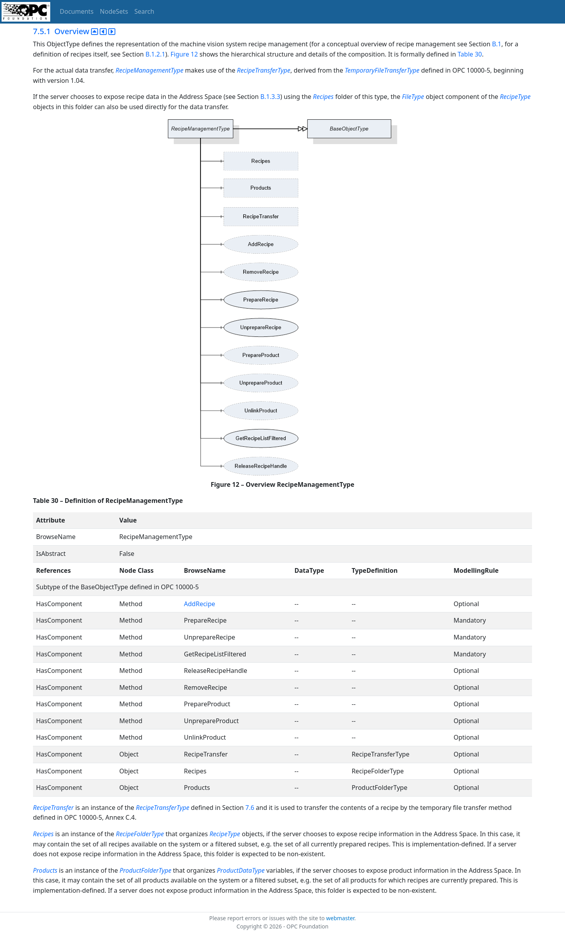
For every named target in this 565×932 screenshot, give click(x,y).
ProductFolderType (145, 870)
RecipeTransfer (53, 807)
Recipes (323, 96)
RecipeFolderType (140, 834)
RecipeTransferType (263, 70)
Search (145, 11)
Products (46, 870)
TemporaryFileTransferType (382, 70)
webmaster (340, 918)
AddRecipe (199, 603)
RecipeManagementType (150, 70)
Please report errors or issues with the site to (267, 918)
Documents (76, 11)
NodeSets (114, 11)
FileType (413, 96)
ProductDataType (241, 870)
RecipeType (515, 96)
